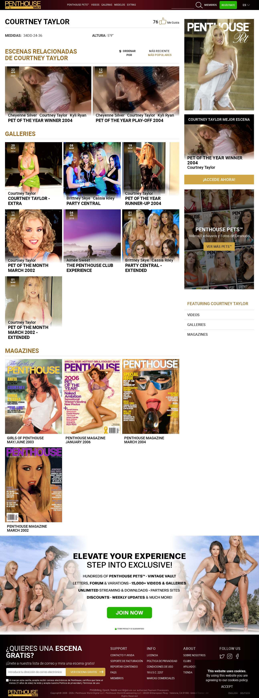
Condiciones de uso (160, 666)
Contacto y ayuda (122, 655)
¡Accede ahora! (219, 179)
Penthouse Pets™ (78, 4)
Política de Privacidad (162, 661)
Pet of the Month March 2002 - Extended (28, 332)
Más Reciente (159, 51)
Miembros (210, 4)
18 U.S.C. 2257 (155, 672)
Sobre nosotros (194, 655)
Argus (125, 690)
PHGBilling (96, 690)
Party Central (84, 203)
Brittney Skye (78, 198)
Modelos (119, 4)
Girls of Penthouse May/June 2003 (25, 439)
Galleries (196, 324)
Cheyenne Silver (22, 115)
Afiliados (189, 666)
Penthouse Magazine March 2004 (144, 439)
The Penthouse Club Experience (90, 267)
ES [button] (245, 5)
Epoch (106, 690)
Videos (95, 4)
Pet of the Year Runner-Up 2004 (143, 200)
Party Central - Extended (143, 267)
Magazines (197, 334)
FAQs (113, 672)
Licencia (152, 655)
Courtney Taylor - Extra (29, 200)
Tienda (187, 672)
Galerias (106, 4)
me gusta (169, 21)
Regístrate (228, 5)
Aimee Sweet (78, 260)
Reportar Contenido (124, 666)
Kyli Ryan (78, 115)
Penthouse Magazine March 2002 (27, 528)
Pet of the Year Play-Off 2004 (129, 120)
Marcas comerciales (161, 678)
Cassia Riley (104, 198)
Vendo (113, 690)
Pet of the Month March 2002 (28, 267)
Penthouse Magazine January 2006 (85, 439)
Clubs (187, 661)
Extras (131, 4)
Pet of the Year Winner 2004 (40, 120)
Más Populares (160, 55)
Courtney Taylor (53, 115)
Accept (227, 686)
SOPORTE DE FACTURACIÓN (126, 661)
